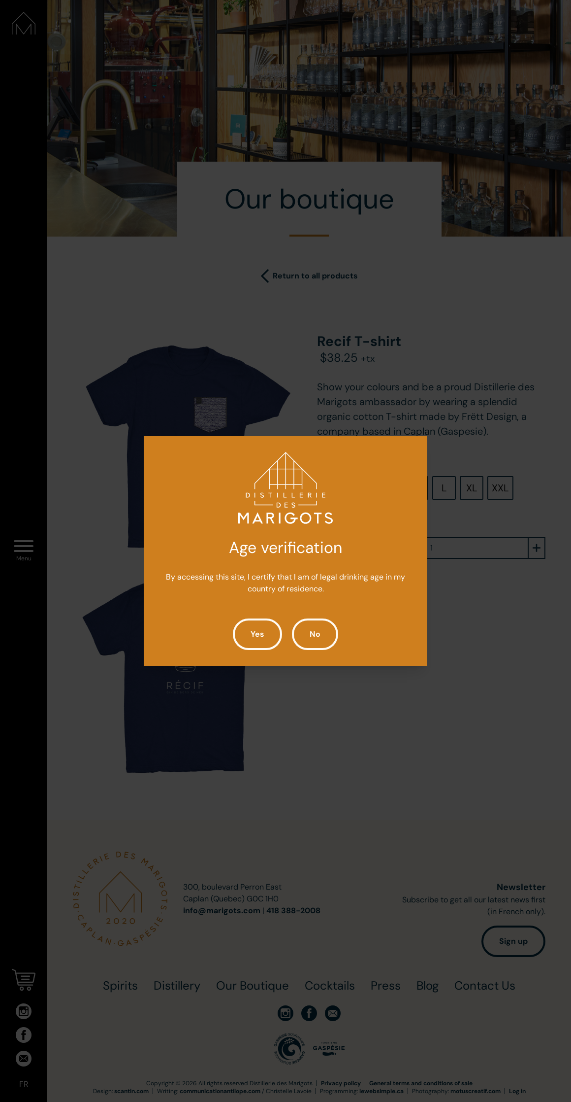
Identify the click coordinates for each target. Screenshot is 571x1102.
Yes (257, 634)
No (315, 634)
